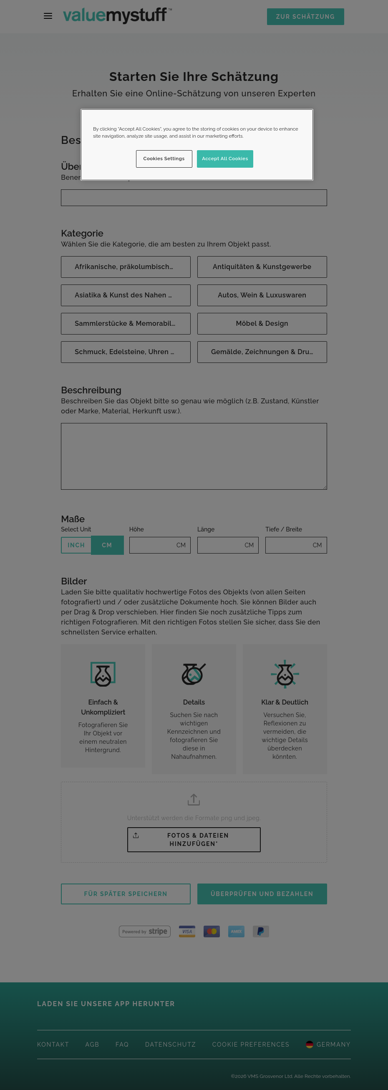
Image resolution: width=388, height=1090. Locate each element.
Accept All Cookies (225, 158)
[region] (197, 145)
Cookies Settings (164, 158)
